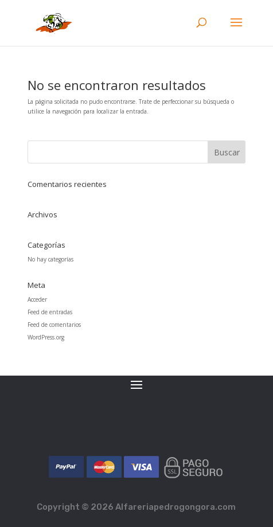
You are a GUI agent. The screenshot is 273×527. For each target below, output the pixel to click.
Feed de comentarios (54, 325)
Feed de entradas (50, 312)
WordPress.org (46, 337)
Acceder (37, 299)
